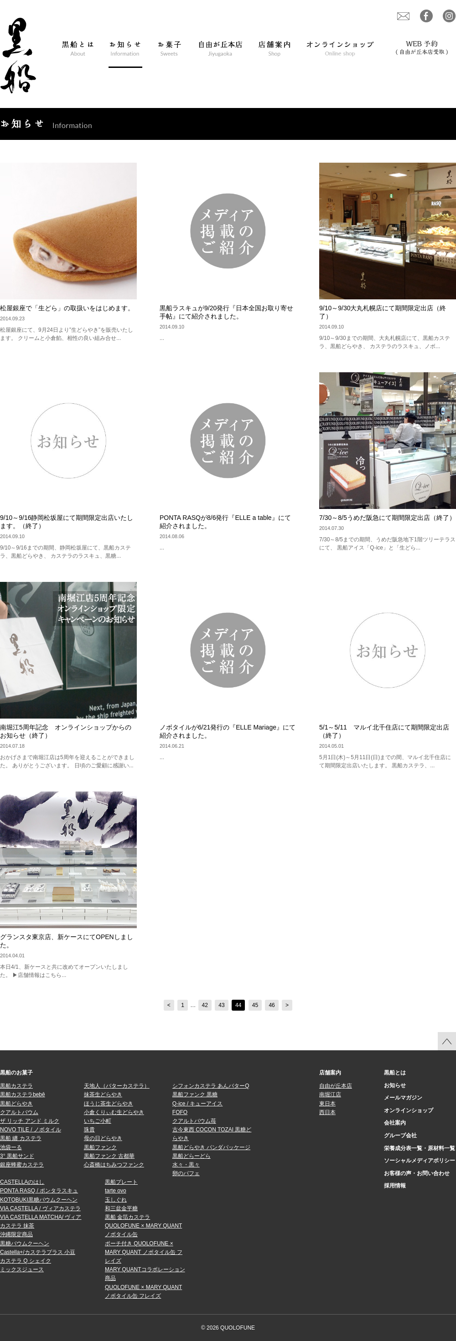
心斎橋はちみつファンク (114, 1164)
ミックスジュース (22, 1269)
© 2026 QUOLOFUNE (228, 1328)
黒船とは (395, 1072)
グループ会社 (400, 1135)
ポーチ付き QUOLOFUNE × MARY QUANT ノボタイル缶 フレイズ (143, 1252)
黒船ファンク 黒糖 (195, 1094)
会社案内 (395, 1123)
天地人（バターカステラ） (117, 1086)
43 (221, 1005)
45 (255, 1005)
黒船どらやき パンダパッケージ (211, 1147)
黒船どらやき (16, 1103)
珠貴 (89, 1129)
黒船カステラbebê (22, 1094)
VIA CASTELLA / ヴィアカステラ (40, 1208)
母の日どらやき (103, 1138)
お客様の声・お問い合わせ (417, 1173)
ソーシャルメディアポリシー (419, 1160)
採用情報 (395, 1185)
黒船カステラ (16, 1086)
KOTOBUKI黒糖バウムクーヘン (39, 1200)
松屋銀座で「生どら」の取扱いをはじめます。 (67, 308)
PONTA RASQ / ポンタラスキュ (39, 1190)
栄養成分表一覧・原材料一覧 (419, 1148)
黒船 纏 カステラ (20, 1138)
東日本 (327, 1103)
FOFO (179, 1112)
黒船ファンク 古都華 (109, 1156)
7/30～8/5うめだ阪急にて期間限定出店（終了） (387, 517)
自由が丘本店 (335, 1086)
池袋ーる (11, 1147)
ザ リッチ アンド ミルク (29, 1121)
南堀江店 (330, 1094)
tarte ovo (115, 1190)
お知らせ (395, 1085)
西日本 (327, 1112)
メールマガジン (403, 1097)
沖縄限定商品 (16, 1234)
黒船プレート (121, 1182)
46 (272, 1005)
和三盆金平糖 (121, 1208)
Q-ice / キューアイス (197, 1103)
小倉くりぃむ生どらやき (114, 1112)
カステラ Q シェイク (25, 1261)
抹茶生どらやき (103, 1094)
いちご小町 (97, 1121)
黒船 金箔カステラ (127, 1217)
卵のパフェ (186, 1173)
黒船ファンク (100, 1147)
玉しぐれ (116, 1200)
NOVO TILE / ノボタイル (30, 1129)
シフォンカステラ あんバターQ (210, 1086)
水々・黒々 (186, 1164)
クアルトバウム (19, 1112)
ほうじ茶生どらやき (108, 1103)
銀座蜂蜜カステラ (22, 1164)
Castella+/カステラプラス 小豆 (37, 1252)
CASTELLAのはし (22, 1182)
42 (205, 1005)
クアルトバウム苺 (194, 1121)
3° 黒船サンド (17, 1156)
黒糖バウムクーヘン (24, 1243)
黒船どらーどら (191, 1156)
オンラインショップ (408, 1110)
